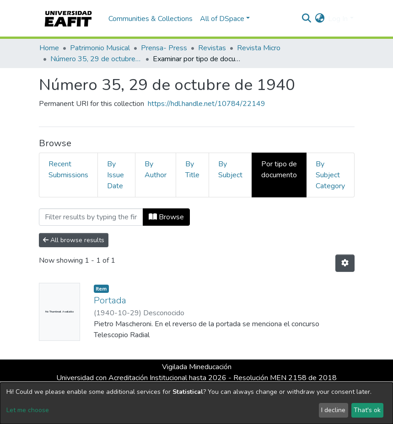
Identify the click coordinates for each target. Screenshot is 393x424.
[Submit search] (306, 18)
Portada (110, 300)
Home (49, 48)
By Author (156, 169)
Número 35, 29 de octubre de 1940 (96, 59)
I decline (333, 410)
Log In (338, 19)
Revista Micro (258, 48)
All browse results (73, 240)
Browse (166, 217)
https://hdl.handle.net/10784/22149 (206, 104)
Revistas (212, 48)
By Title (192, 169)
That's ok (367, 410)
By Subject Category (330, 175)
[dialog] (196, 403)
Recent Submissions (68, 169)
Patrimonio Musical (100, 48)
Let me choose (27, 410)
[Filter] (91, 217)
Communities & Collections (150, 19)
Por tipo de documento (279, 169)
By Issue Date (115, 175)
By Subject (230, 169)
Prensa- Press (164, 48)
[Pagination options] (345, 263)
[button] (319, 18)
